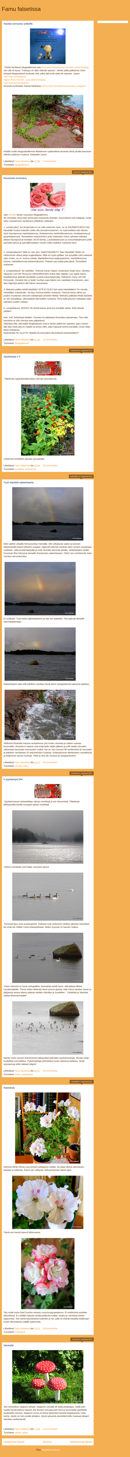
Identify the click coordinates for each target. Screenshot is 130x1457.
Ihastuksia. (9, 1087)
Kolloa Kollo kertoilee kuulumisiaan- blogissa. (63, 86)
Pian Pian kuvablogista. (15, 76)
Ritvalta (12, 215)
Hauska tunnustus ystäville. (18, 23)
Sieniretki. (9, 1345)
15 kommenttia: (50, 465)
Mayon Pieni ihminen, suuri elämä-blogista (24, 80)
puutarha (19, 469)
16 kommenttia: (50, 1071)
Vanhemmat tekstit (81, 1441)
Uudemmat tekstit (14, 1441)
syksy (26, 766)
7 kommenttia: (50, 161)
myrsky (18, 766)
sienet (18, 1432)
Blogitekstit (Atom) (51, 1450)
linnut (17, 1074)
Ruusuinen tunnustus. (15, 178)
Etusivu (47, 1441)
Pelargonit (20, 1332)
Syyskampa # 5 (12, 356)
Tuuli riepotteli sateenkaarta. (19, 482)
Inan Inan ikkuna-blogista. (16, 83)
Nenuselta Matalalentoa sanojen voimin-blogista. (65, 67)
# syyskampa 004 (13, 779)
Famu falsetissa (21, 9)
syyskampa (30, 469)
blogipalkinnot (22, 165)
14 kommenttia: (50, 339)
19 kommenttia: (50, 762)
